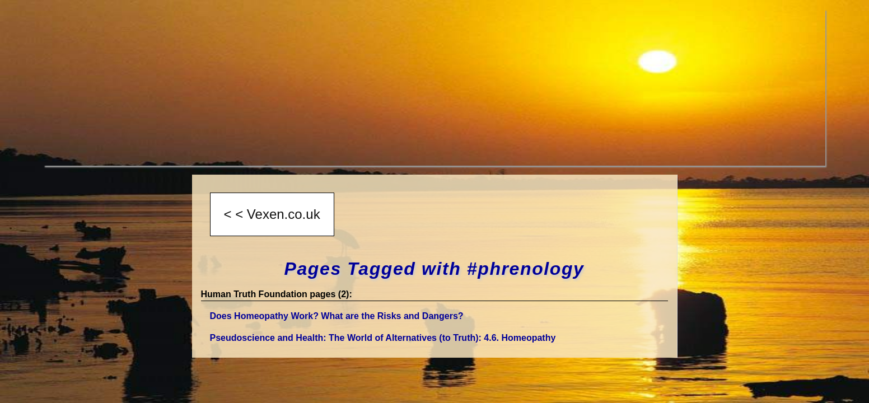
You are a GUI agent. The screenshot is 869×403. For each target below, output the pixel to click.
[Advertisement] (380, 87)
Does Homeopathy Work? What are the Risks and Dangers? (337, 316)
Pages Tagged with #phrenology (434, 269)
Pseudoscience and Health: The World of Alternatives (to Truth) (383, 338)
